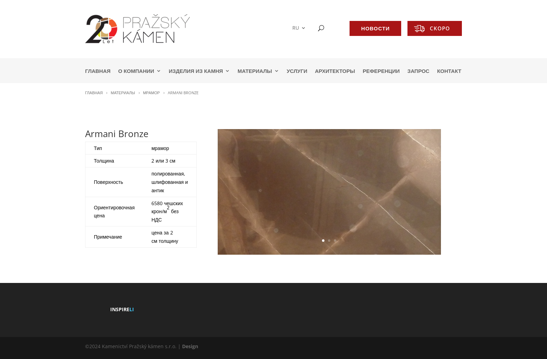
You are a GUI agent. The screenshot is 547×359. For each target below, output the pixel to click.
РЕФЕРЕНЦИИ (381, 71)
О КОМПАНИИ (136, 71)
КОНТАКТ (449, 71)
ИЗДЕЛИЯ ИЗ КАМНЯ (196, 71)
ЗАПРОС (418, 71)
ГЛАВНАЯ (98, 71)
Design (190, 346)
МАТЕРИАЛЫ (255, 71)
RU (295, 28)
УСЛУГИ (297, 71)
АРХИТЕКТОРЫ (335, 71)
